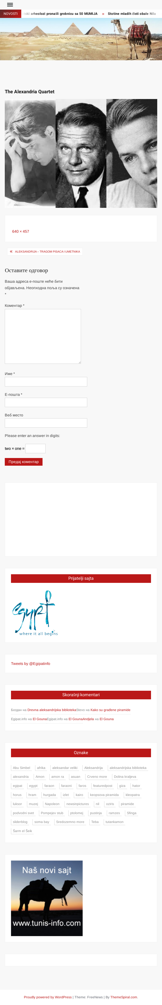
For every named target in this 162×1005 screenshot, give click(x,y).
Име (10, 374)
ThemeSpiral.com (123, 997)
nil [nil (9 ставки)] (97, 804)
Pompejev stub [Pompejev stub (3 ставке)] (52, 813)
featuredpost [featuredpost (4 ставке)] (102, 786)
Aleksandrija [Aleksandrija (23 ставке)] (93, 768)
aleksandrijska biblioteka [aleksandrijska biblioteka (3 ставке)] (128, 768)
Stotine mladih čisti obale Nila (133, 13)
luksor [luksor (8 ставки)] (17, 804)
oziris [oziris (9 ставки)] (110, 804)
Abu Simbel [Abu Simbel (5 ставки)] (21, 768)
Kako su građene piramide (110, 710)
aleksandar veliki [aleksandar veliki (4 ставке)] (64, 768)
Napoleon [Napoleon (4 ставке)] (52, 804)
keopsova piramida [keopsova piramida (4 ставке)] (104, 795)
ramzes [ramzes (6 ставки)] (114, 813)
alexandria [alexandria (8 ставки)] (21, 777)
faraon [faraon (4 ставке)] (49, 786)
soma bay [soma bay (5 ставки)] (41, 822)
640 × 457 (20, 231)
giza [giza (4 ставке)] (122, 786)
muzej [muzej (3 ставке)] (33, 804)
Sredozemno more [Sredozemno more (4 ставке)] (70, 822)
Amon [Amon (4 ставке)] (40, 777)
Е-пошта (13, 394)
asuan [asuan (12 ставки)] (75, 777)
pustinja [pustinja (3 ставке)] (96, 813)
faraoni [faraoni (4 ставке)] (66, 786)
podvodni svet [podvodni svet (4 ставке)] (23, 813)
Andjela (88, 719)
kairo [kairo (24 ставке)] (79, 795)
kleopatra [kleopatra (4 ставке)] (133, 795)
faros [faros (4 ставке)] (82, 786)
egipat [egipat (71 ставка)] (17, 786)
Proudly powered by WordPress (48, 997)
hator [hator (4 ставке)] (136, 786)
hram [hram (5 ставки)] (32, 795)
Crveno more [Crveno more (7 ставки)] (97, 777)
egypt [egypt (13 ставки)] (33, 786)
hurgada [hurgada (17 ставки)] (49, 795)
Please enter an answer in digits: (32, 436)
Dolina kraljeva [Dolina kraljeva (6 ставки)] (125, 777)
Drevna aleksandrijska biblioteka (51, 710)
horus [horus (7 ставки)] (17, 795)
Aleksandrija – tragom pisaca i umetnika (47, 251)
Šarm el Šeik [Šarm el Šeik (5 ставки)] (22, 831)
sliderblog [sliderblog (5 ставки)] (20, 822)
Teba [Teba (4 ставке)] (95, 822)
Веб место (14, 415)
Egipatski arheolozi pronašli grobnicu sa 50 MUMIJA (57, 13)
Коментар (14, 306)
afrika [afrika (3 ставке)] (41, 768)
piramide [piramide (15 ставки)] (127, 804)
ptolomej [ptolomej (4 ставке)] (76, 813)
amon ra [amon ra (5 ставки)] (57, 777)
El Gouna (40, 719)
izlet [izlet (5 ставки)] (66, 795)
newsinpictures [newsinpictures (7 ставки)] (77, 804)
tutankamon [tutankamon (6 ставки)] (115, 822)
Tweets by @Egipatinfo (30, 664)
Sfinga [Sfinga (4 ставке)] (131, 813)
